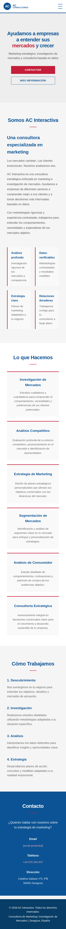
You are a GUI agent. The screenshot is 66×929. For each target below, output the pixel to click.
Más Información (33, 80)
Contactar (33, 69)
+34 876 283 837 (33, 862)
